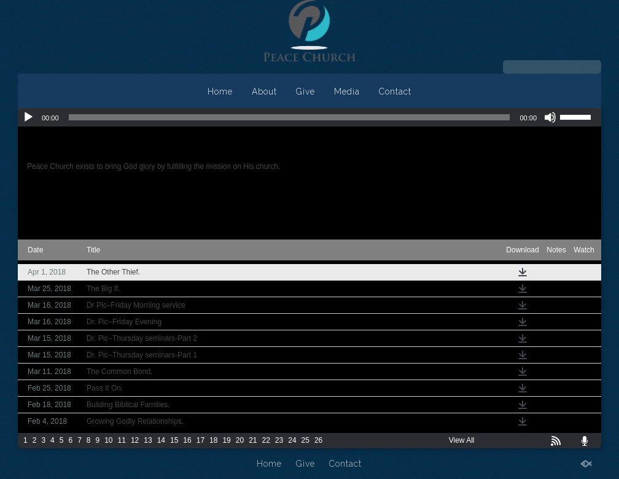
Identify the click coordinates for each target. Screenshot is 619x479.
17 (200, 440)
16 (187, 440)
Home (220, 91)
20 (240, 440)
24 (292, 440)
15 (174, 440)
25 (306, 440)
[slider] (289, 117)
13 (148, 440)
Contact (395, 91)
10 (108, 440)
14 (161, 440)
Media (347, 91)
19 (226, 440)
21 (253, 440)
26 (318, 440)
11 (122, 440)
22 (266, 440)
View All (462, 440)
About (264, 91)
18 (213, 440)
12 (135, 440)
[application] (309, 117)
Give (305, 91)
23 (279, 440)
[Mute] (550, 117)
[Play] (28, 117)
